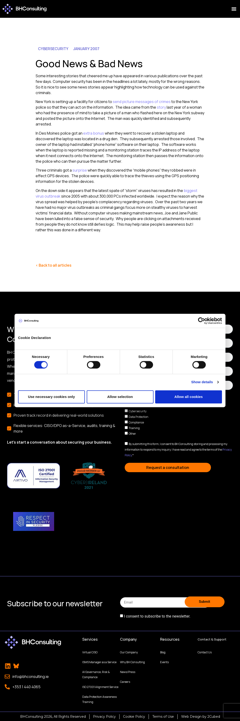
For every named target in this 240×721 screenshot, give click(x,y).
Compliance (136, 422)
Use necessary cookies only (51, 397)
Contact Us (205, 652)
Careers (125, 681)
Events (164, 662)
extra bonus (93, 133)
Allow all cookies (188, 397)
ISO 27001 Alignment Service (100, 686)
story (162, 107)
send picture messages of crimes (142, 101)
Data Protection (138, 417)
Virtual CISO (90, 652)
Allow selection (120, 397)
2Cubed (213, 716)
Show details (202, 382)
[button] (234, 9)
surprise (79, 170)
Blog (162, 652)
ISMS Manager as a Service (99, 662)
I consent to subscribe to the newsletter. (157, 616)
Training (134, 428)
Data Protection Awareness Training (99, 698)
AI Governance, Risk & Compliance (96, 674)
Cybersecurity (137, 411)
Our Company (129, 652)
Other (132, 434)
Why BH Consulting (132, 662)
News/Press (127, 671)
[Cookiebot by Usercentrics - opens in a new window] (201, 320)
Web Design (191, 716)
